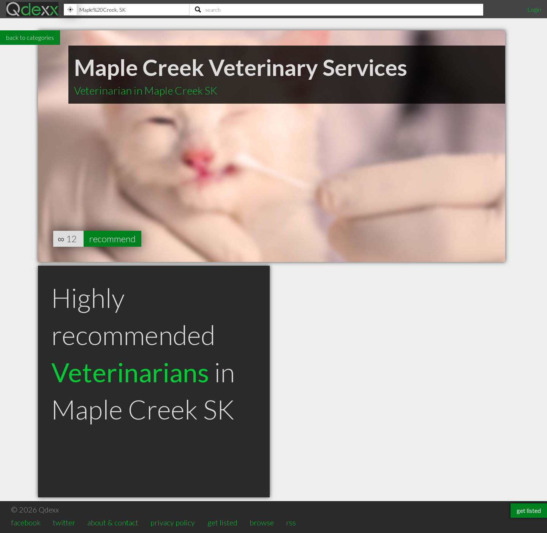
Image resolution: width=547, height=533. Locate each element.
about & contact (112, 522)
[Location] (126, 9)
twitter (64, 522)
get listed (222, 522)
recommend (112, 238)
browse (262, 522)
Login (534, 9)
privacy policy (172, 522)
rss (291, 522)
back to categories (30, 37)
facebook (26, 522)
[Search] (336, 9)
